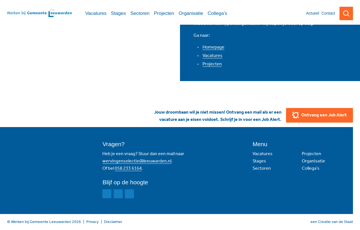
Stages (259, 161)
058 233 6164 (128, 168)
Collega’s (311, 168)
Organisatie (313, 161)
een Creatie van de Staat (331, 221)
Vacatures (212, 55)
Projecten (212, 63)
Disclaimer (113, 221)
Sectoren (262, 168)
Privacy (92, 221)
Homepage (213, 47)
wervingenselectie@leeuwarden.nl (136, 161)
